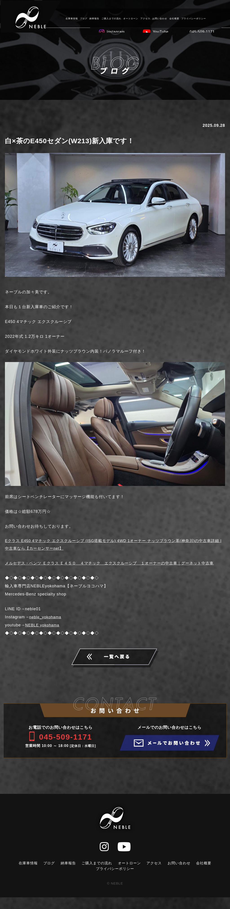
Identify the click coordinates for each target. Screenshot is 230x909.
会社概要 (174, 18)
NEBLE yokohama (43, 634)
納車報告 (94, 18)
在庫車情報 (71, 18)
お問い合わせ (159, 18)
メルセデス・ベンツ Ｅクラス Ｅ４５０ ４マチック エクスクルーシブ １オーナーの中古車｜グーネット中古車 (113, 568)
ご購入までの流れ (111, 18)
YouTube (160, 31)
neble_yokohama (46, 626)
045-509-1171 (201, 31)
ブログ (83, 18)
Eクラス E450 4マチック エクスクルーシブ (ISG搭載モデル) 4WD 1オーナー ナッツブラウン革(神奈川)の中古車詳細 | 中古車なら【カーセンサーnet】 (114, 545)
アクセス (145, 18)
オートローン (130, 18)
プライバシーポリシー (193, 18)
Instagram (115, 31)
